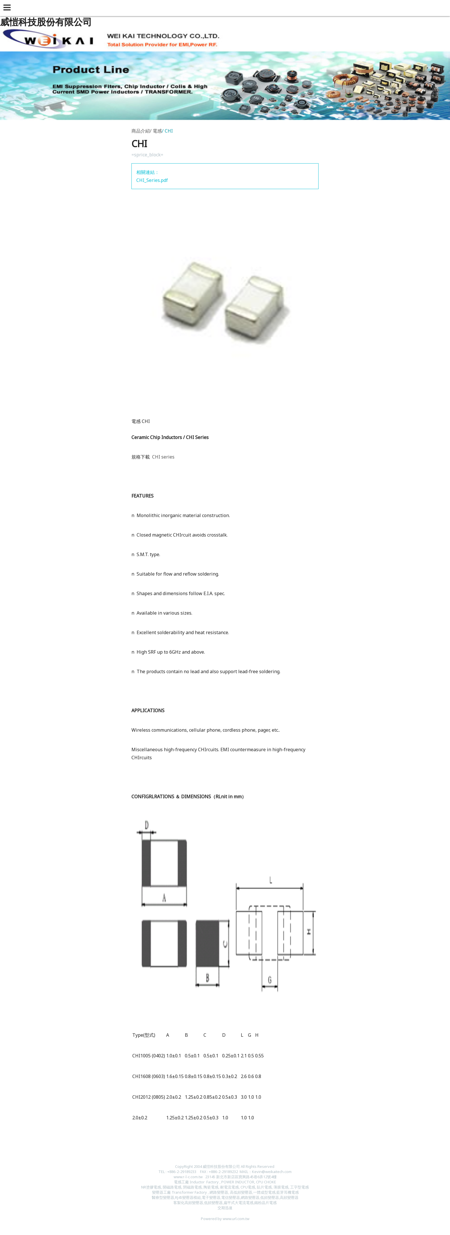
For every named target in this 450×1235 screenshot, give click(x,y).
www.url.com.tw (236, 1218)
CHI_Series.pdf (152, 180)
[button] (8, 8)
